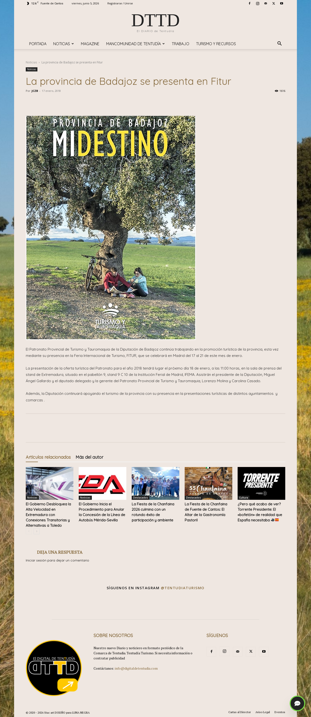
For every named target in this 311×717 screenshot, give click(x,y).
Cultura (243, 497)
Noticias (63, 43)
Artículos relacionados (48, 457)
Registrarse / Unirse (120, 3)
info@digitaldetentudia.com (136, 668)
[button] (279, 44)
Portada (37, 43)
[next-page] (37, 531)
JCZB (35, 91)
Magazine (90, 43)
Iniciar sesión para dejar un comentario (57, 560)
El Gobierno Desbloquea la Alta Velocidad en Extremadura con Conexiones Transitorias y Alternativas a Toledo (48, 515)
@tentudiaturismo (183, 587)
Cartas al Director (239, 712)
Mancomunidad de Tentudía (135, 43)
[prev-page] (29, 531)
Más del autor (89, 457)
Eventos (280, 712)
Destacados (140, 497)
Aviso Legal (262, 712)
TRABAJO (180, 43)
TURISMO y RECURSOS (216, 43)
